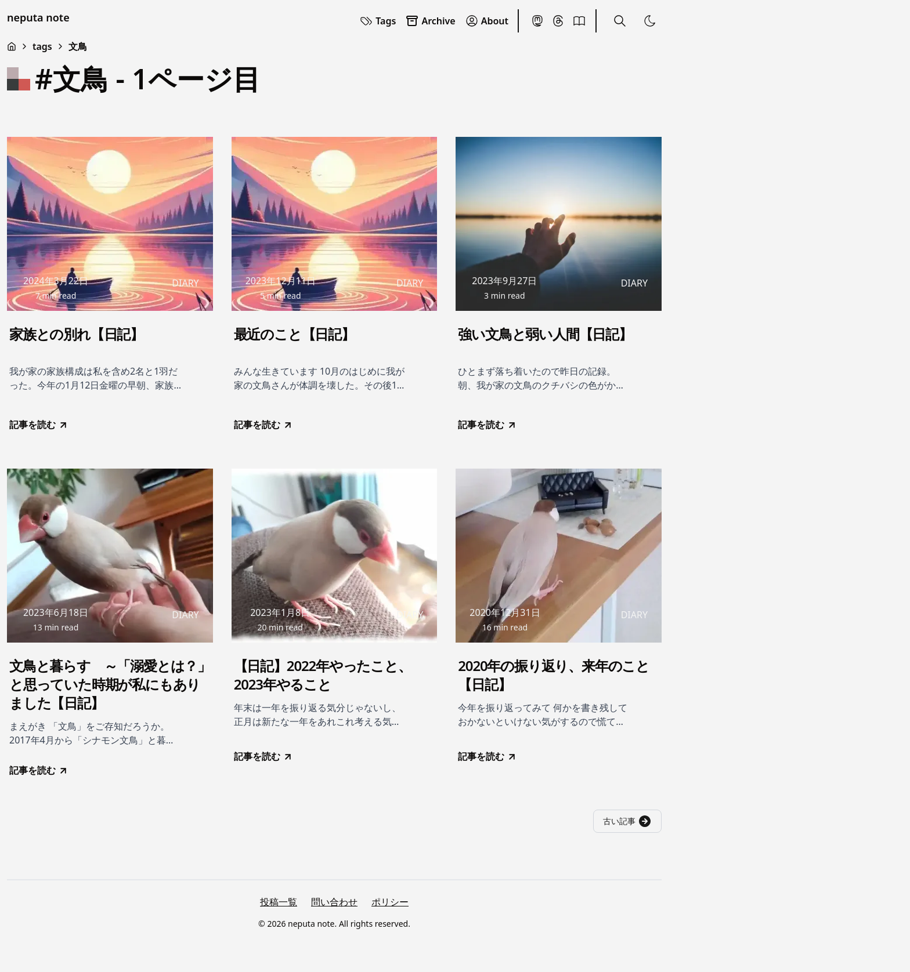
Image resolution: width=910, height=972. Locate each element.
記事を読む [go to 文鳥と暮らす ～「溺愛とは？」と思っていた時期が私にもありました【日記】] (38, 770)
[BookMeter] (579, 21)
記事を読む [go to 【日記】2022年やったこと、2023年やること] (263, 756)
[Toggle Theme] (650, 20)
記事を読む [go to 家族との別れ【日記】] (38, 424)
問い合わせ (334, 901)
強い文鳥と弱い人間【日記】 (544, 334)
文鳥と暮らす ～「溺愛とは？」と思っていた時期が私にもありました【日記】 (110, 684)
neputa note (38, 17)
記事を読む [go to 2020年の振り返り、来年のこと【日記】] (487, 756)
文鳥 (77, 46)
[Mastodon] (537, 21)
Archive (430, 21)
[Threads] (558, 21)
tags (42, 46)
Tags (377, 21)
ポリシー (390, 901)
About (486, 21)
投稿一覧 (278, 901)
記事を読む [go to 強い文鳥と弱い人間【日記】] (487, 424)
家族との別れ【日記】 (76, 334)
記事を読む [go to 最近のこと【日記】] (263, 424)
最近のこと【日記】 (294, 334)
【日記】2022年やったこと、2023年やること (322, 675)
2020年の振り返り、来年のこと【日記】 (553, 675)
